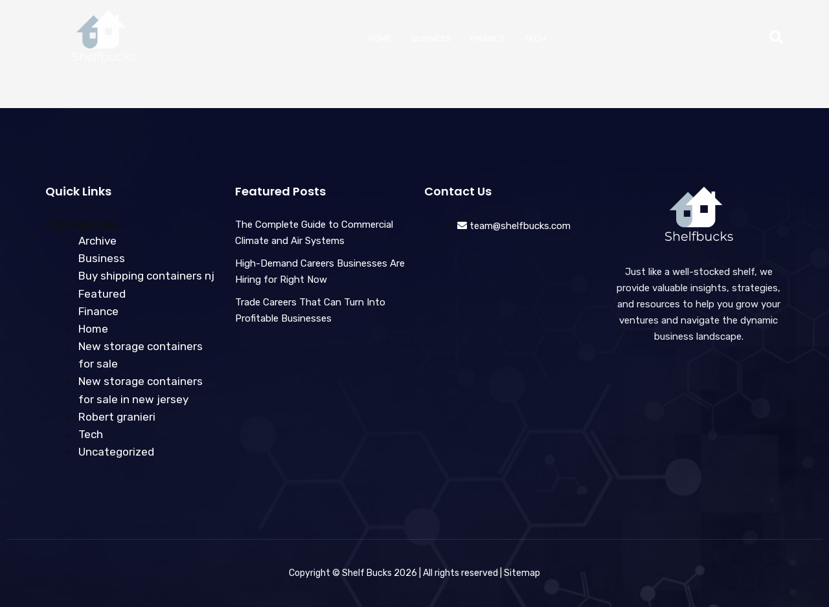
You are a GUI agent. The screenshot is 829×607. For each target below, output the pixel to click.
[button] (776, 38)
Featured (102, 293)
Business (431, 38)
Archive (97, 240)
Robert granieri (116, 416)
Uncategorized (116, 451)
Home (380, 38)
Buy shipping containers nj (146, 275)
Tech (535, 38)
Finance (487, 38)
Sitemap (522, 573)
